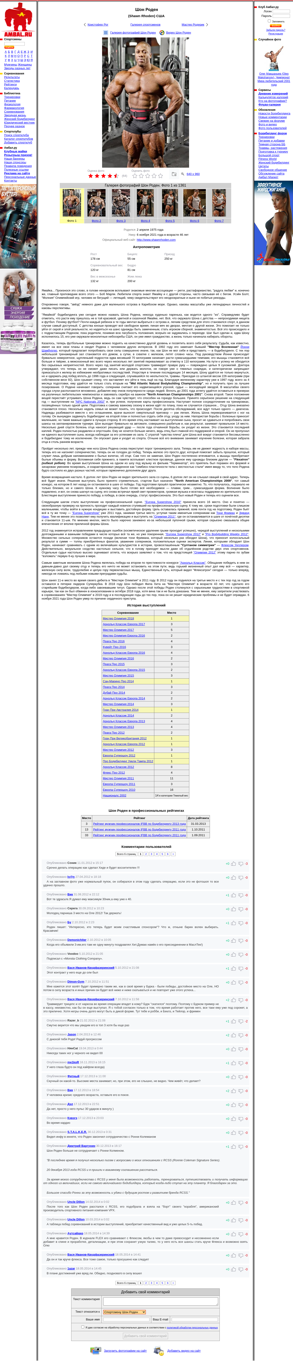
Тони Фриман (225, 513)
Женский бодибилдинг (19, 119)
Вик (70, 894)
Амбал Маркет (268, 177)
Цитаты (263, 166)
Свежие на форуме (271, 120)
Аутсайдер (75, 1233)
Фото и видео (267, 124)
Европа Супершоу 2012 (119, 755)
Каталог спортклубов (18, 138)
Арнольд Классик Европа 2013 (124, 721)
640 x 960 (193, 174)
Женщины (25, 64)
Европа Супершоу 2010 (119, 789)
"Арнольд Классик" (192, 562)
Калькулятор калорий (273, 97)
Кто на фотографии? (272, 101)
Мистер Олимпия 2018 (118, 618)
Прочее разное (14, 126)
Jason (72, 1034)
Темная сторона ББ (271, 144)
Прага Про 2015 (114, 664)
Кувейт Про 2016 (114, 647)
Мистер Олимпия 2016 (118, 658)
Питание (10, 100)
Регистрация (276, 33)
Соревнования (14, 111)
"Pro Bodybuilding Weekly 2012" (226, 534)
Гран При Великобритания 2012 (124, 738)
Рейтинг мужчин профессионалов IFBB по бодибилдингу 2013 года (139, 823)
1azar (71, 1268)
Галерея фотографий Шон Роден (133, 32)
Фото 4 (145, 220)
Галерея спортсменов (145, 24)
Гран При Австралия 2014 (120, 709)
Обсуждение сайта (271, 173)
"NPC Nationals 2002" (90, 401)
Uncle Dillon (76, 1201)
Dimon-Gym (76, 981)
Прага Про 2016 (114, 641)
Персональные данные (20, 177)
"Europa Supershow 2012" (183, 534)
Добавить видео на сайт (184, 1352)
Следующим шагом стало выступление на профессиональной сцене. (93, 502)
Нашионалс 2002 (114, 795)
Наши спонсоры (15, 162)
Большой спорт (268, 155)
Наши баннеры (14, 158)
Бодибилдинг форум (272, 133)
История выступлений (146, 605)
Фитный (73, 1076)
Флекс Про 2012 (114, 772)
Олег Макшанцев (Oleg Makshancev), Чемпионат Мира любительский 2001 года (274, 65)
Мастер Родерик (193, 24)
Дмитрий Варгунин (81, 1146)
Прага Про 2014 (114, 687)
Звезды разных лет (17, 68)
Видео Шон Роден (178, 32)
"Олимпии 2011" (164, 516)
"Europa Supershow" (86, 513)
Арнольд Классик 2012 (118, 767)
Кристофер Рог (98, 24)
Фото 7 (219, 220)
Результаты (12, 77)
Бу (69, 922)
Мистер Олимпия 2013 (118, 727)
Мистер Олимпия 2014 (118, 704)
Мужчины (10, 64)
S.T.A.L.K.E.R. (77, 1132)
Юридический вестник (19, 122)
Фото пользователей (272, 128)
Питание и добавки (271, 140)
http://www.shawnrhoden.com (156, 239)
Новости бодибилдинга (274, 113)
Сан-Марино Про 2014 (118, 681)
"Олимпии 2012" (204, 552)
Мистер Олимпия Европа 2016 (124, 635)
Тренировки (12, 97)
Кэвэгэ (72, 1118)
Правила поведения (18, 166)
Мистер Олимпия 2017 (118, 630)
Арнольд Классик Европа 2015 (124, 670)
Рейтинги (10, 84)
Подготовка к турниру (273, 151)
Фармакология (14, 108)
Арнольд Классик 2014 (118, 715)
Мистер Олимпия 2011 (118, 778)
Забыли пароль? (275, 30)
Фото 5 (170, 220)
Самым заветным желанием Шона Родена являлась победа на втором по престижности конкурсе (110, 562)
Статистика (12, 80)
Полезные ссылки (16, 169)
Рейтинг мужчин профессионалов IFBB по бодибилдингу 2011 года (139, 829)
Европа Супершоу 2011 (119, 784)
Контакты (10, 180)
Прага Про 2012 (114, 732)
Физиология (12, 104)
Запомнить (278, 21)
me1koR (73, 1062)
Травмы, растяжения (272, 148)
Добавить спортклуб (18, 142)
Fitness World (267, 159)
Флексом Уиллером (234, 545)
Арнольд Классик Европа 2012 (124, 744)
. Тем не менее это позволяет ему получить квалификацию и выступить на (101, 516)
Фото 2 (96, 220)
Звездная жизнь (15, 115)
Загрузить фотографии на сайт (125, 1352)
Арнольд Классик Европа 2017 (124, 624)
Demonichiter (77, 939)
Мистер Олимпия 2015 (118, 675)
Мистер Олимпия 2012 (118, 749)
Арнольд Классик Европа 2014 (124, 698)
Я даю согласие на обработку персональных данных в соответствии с (158, 1329)
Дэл (70, 1104)
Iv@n (71, 876)
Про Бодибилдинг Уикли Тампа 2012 (128, 761)
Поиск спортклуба (16, 135)
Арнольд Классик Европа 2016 (124, 652)
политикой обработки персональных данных (199, 1329)
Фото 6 (194, 220)
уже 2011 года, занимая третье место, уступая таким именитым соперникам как (158, 513)
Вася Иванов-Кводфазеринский (91, 967)
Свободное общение (272, 170)
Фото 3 (121, 220)
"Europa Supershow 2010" (163, 502)
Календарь (11, 88)
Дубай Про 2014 (114, 692)
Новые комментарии (272, 117)
